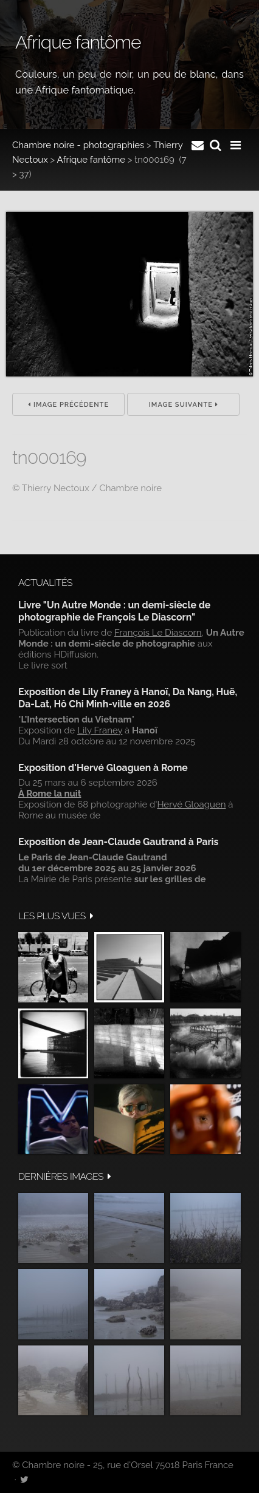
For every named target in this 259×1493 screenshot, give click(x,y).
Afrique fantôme (91, 159)
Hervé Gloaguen (191, 804)
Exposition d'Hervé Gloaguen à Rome (103, 768)
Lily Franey (99, 730)
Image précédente (68, 405)
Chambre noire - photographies (78, 145)
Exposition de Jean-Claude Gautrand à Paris (118, 842)
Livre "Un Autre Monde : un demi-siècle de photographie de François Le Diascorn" (114, 611)
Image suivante (183, 405)
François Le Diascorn (158, 632)
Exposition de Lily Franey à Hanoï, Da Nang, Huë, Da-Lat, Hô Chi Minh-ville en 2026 (127, 698)
